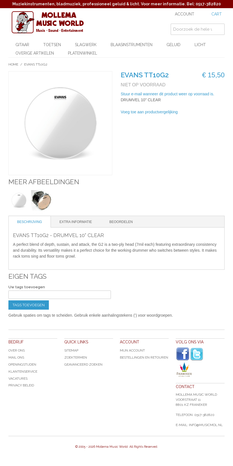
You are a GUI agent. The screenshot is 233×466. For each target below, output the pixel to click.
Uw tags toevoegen (26, 287)
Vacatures (18, 379)
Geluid (173, 44)
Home (13, 64)
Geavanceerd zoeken (83, 364)
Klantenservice (22, 371)
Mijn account (132, 350)
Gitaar (22, 44)
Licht (200, 44)
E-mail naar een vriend (189, 112)
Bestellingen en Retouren (144, 357)
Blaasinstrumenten (131, 44)
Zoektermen (75, 357)
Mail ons (16, 357)
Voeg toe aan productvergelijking (149, 112)
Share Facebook (200, 112)
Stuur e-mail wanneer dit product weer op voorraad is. (167, 94)
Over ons (16, 350)
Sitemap (71, 350)
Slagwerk (86, 44)
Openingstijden (22, 364)
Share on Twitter (212, 112)
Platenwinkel (82, 53)
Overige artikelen (34, 53)
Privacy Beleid (21, 385)
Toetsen (52, 44)
